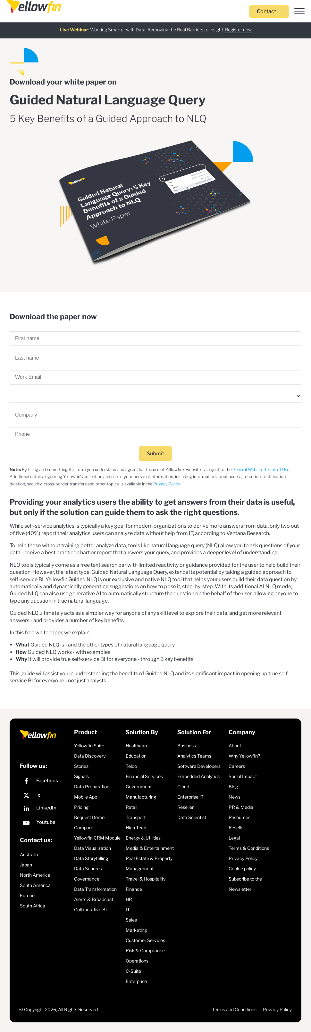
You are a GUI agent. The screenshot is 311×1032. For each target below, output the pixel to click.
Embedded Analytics (198, 776)
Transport (136, 817)
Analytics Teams (194, 756)
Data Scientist (191, 817)
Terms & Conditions (249, 848)
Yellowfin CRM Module (97, 838)
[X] (45, 795)
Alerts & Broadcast (93, 899)
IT (128, 909)
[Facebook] (45, 782)
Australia (29, 854)
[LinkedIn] (45, 809)
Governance (86, 879)
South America (35, 885)
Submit (155, 454)
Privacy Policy (166, 484)
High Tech (136, 827)
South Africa (32, 905)
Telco (131, 766)
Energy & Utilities (143, 838)
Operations (137, 960)
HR (129, 899)
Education (136, 756)
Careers (237, 766)
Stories (81, 766)
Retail (131, 807)
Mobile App (85, 797)
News (234, 797)
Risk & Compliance (145, 950)
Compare (83, 827)
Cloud (183, 786)
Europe (27, 895)
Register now (238, 25)
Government (139, 786)
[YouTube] (45, 824)
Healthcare (137, 745)
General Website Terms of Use (260, 469)
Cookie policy (242, 868)
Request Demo (89, 817)
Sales (131, 919)
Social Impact (243, 776)
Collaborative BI (90, 909)
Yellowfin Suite (89, 745)
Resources (239, 817)
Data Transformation (95, 889)
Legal (234, 838)
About (235, 745)
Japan (26, 864)
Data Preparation (91, 786)
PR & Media (241, 807)
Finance (134, 889)
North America (35, 875)
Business (186, 745)
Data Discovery (89, 756)
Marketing (136, 930)
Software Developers (199, 766)
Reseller (185, 807)
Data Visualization (92, 848)
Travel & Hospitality (145, 879)
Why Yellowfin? (244, 756)
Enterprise (136, 981)
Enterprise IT (190, 797)
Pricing (81, 807)
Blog (233, 786)
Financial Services (144, 776)
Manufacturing (141, 797)
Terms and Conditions (234, 1009)
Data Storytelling (91, 858)
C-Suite (133, 971)
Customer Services (145, 940)
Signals (81, 776)
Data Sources (88, 868)
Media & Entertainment (150, 848)
